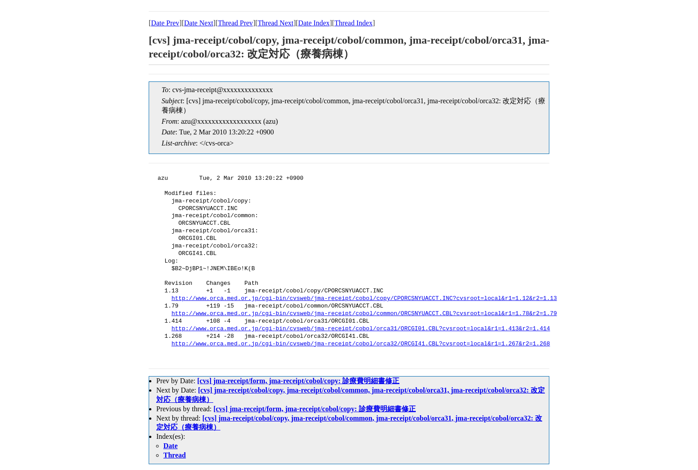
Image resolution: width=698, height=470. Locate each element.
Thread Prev (235, 23)
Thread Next (275, 23)
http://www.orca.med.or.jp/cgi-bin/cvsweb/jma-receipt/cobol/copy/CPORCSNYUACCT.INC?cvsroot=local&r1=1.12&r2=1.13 (364, 299)
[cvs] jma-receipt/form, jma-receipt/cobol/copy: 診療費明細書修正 (298, 381)
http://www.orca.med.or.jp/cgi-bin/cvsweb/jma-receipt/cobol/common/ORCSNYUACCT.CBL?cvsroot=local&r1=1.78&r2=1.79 (364, 314)
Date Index (314, 23)
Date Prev (165, 23)
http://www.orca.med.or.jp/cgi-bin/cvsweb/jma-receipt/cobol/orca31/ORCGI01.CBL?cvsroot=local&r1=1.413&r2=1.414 (360, 329)
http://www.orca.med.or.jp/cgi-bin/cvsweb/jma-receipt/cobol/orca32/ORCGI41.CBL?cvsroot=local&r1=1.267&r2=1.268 (360, 344)
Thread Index (353, 23)
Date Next (198, 23)
